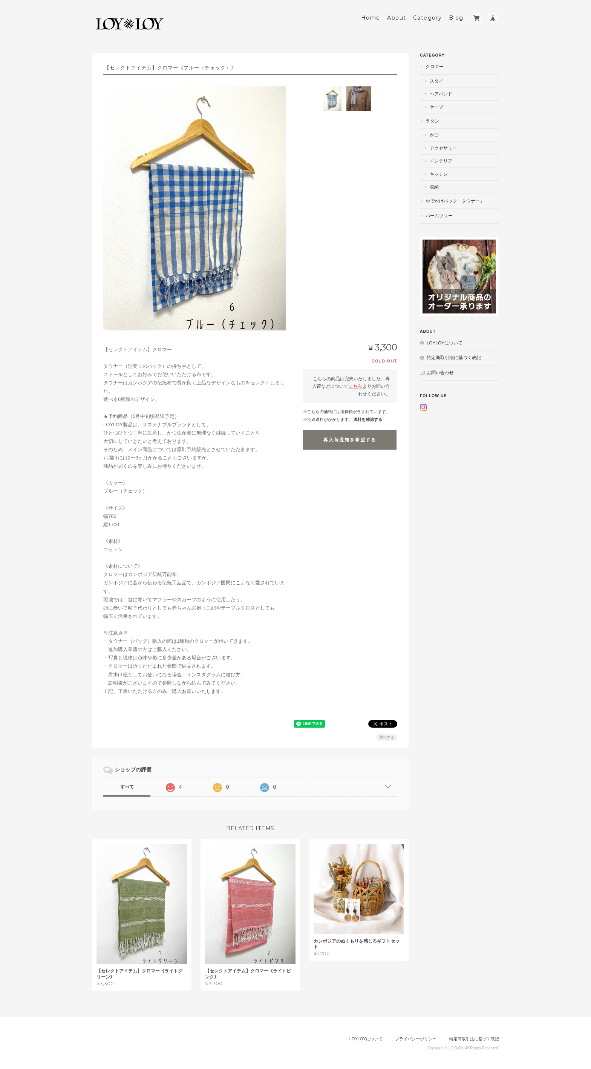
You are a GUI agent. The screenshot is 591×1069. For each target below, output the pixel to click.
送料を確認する (367, 419)
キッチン (439, 174)
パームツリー (439, 215)
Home (370, 17)
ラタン (432, 120)
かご (434, 134)
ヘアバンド (441, 93)
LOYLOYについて (444, 342)
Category (427, 17)
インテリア (441, 160)
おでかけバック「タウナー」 (455, 200)
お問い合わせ (440, 372)
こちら (355, 386)
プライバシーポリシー (415, 1039)
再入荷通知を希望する (349, 439)
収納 (434, 186)
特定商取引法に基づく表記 (454, 357)
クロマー (435, 66)
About (396, 17)
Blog (456, 17)
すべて (127, 786)
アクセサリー (443, 148)
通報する (386, 737)
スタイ (436, 80)
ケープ (436, 106)
